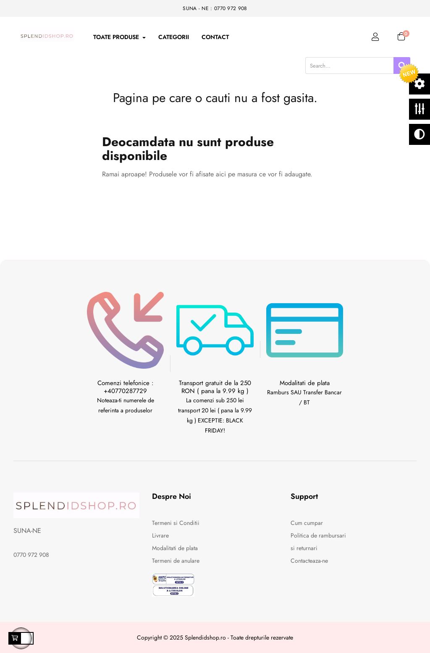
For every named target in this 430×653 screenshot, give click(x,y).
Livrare (160, 535)
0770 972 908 (31, 555)
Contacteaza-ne (309, 560)
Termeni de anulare (175, 560)
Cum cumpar (307, 523)
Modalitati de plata (175, 548)
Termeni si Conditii (175, 523)
